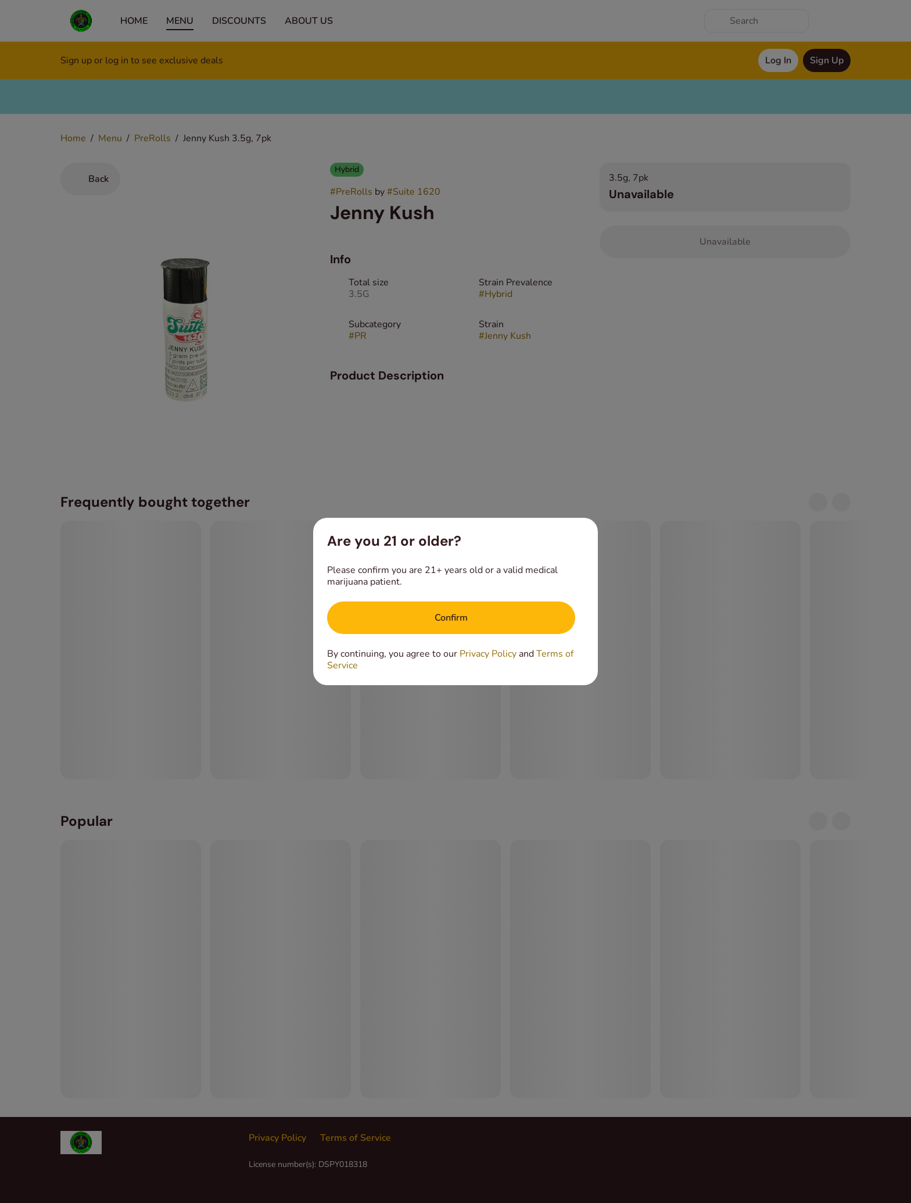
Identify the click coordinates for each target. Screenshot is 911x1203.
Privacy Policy (488, 653)
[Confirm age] (451, 618)
